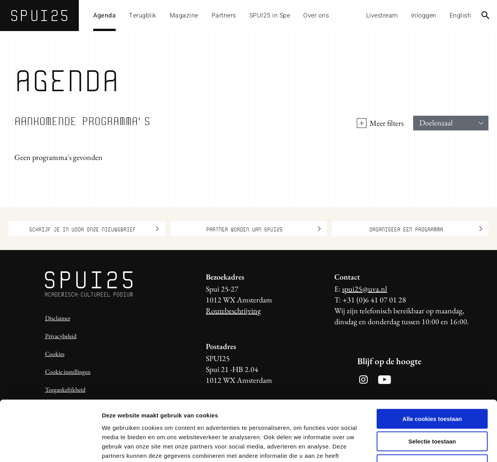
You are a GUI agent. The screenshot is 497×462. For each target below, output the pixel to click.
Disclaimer (57, 318)
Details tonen (419, 446)
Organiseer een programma (426, 228)
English (460, 15)
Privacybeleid (60, 336)
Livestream (382, 15)
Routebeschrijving (233, 311)
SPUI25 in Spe (269, 15)
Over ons (316, 15)
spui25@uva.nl (364, 289)
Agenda (104, 15)
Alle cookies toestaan (432, 367)
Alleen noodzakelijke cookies (432, 412)
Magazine (184, 15)
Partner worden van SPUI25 (263, 228)
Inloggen (423, 15)
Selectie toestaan (432, 390)
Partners (224, 15)
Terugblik (142, 15)
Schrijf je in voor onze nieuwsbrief (94, 228)
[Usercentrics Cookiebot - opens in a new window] (50, 447)
